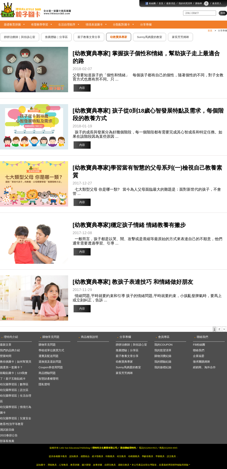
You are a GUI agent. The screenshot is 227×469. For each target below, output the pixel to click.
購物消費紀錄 (162, 356)
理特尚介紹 (11, 336)
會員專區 (163, 336)
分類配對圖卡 (121, 24)
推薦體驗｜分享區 (127, 350)
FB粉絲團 (199, 344)
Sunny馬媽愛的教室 (128, 367)
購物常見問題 (50, 336)
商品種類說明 (89, 336)
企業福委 (198, 356)
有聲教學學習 (39, 24)
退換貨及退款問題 (50, 361)
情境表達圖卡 (94, 24)
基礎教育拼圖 (12, 24)
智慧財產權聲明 (48, 378)
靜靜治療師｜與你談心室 (131, 344)
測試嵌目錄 (7, 429)
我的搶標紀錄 (162, 367)
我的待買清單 (185, 3)
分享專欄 (146, 24)
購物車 (202, 3)
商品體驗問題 (47, 373)
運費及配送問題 (48, 356)
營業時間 (5, 356)
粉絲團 (150, 3)
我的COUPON (163, 344)
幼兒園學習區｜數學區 (14, 384)
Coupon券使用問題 (51, 367)
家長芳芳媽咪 (124, 373)
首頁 (161, 3)
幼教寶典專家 (124, 361)
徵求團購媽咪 (201, 361)
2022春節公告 (9, 435)
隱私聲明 (44, 384)
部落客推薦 (7, 441)
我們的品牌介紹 (10, 350)
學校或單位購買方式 (51, 350)
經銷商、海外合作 (204, 367)
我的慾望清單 (162, 350)
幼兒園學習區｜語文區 (14, 390)
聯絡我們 (202, 336)
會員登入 (216, 3)
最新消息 (170, 3)
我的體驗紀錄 (162, 361)
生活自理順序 (66, 24)
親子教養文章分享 (127, 356)
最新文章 (5, 344)
